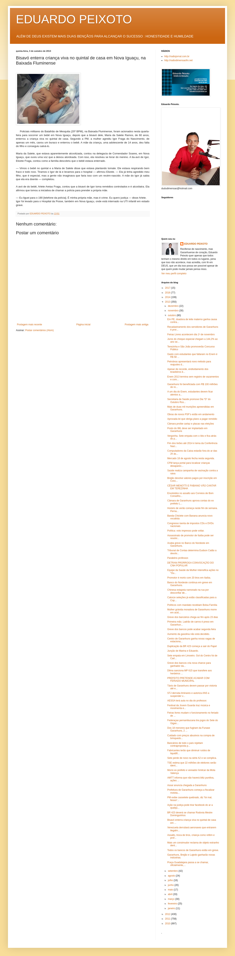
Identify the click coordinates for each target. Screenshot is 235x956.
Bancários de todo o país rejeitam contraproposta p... (185, 744)
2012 (168, 914)
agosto (172, 875)
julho (171, 880)
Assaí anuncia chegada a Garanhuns (187, 785)
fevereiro (173, 903)
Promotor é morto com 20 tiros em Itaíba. (189, 577)
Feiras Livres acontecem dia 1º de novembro (191, 334)
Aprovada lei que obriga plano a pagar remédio (192, 419)
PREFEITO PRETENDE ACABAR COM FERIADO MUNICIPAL (188, 679)
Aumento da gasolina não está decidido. (188, 634)
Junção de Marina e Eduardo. (183, 650)
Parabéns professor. (178, 558)
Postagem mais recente (29, 324)
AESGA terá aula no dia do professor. (187, 700)
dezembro (173, 306)
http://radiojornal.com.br (176, 56)
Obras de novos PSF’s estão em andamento (190, 414)
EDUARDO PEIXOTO (74, 19)
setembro (173, 871)
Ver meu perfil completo (173, 273)
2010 (168, 923)
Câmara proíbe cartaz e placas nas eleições (190, 423)
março (171, 899)
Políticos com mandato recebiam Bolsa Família (192, 605)
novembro (173, 310)
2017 (168, 287)
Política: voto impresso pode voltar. (185, 530)
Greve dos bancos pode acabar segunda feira (191, 629)
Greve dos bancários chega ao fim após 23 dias (192, 617)
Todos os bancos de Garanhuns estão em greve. (193, 850)
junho (171, 885)
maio (171, 889)
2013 (168, 301)
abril (170, 894)
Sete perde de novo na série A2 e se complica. (192, 758)
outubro (172, 315)
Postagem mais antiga (136, 324)
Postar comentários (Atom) (39, 330)
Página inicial (83, 324)
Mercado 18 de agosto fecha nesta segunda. (191, 458)
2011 (168, 918)
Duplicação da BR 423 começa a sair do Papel (192, 646)
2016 (168, 292)
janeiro (172, 908)
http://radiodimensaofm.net (178, 60)
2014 (168, 297)
